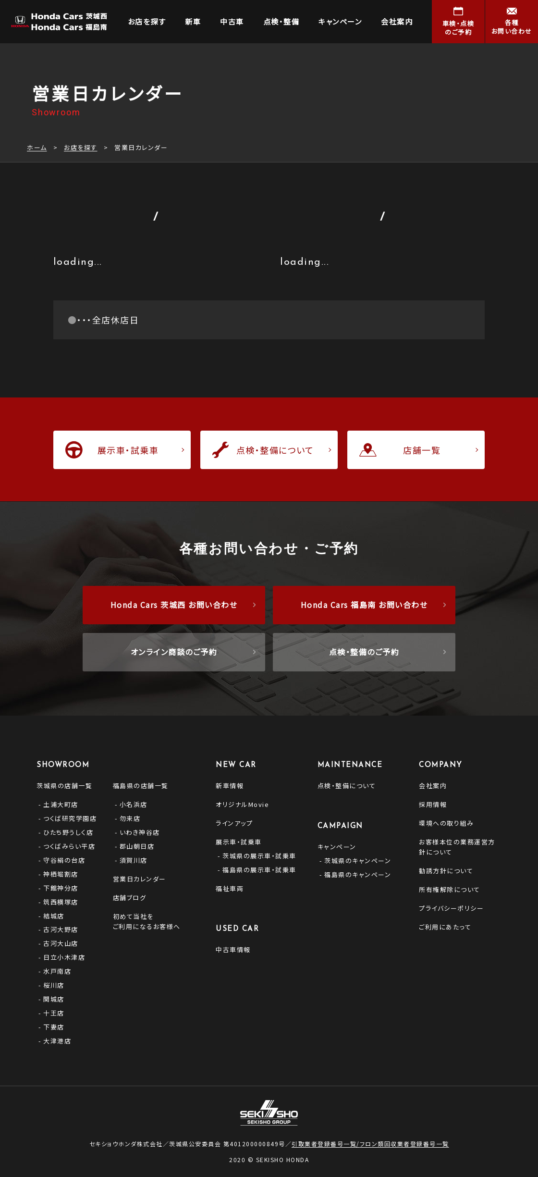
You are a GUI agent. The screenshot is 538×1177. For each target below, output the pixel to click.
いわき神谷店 (140, 832)
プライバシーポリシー (451, 908)
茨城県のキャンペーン (357, 860)
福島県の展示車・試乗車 (259, 869)
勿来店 (130, 818)
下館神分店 (60, 887)
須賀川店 (133, 860)
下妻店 (53, 1026)
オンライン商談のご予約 (174, 651)
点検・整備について (347, 785)
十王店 (53, 1012)
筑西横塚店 (60, 901)
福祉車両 (230, 888)
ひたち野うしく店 (68, 832)
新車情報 (230, 785)
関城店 (53, 999)
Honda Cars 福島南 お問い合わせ (364, 604)
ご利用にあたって (445, 926)
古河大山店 (60, 943)
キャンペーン (337, 846)
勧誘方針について (446, 870)
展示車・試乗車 (239, 841)
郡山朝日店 (137, 846)
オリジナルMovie (242, 804)
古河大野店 (60, 929)
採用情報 (433, 804)
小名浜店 (133, 804)
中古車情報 (233, 949)
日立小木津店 (64, 957)
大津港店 (57, 1040)
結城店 (53, 915)
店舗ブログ (130, 897)
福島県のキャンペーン (357, 874)
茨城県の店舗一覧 (64, 785)
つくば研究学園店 (70, 818)
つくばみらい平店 (69, 846)
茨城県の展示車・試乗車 (259, 855)
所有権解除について (449, 889)
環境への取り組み (446, 823)
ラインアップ (234, 823)
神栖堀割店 (60, 874)
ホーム (37, 147)
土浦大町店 (60, 804)
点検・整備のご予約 (364, 651)
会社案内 (433, 785)
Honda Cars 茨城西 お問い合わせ (174, 604)
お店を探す (81, 147)
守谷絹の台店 (64, 860)
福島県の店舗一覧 (141, 785)
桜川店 (53, 985)
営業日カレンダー (139, 878)
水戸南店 (57, 971)
